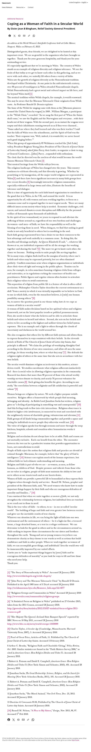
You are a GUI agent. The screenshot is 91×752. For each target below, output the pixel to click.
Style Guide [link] (75, 740)
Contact (30, 7)
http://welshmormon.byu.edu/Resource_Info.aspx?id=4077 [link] (35, 588)
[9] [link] (16, 389)
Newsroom (6, 3)
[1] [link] (31, 93)
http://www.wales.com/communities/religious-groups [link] (33, 596)
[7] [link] (64, 352)
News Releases (7, 7)
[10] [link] (79, 404)
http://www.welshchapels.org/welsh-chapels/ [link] (29, 576)
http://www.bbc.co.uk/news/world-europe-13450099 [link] (32, 623)
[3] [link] (14, 178)
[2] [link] (43, 160)
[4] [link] (28, 182)
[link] (33, 492)
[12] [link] (72, 422)
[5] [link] (39, 248)
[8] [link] (25, 382)
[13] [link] (22, 457)
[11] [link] (78, 415)
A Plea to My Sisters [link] (41, 710)
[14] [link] (9, 710)
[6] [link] (33, 298)
